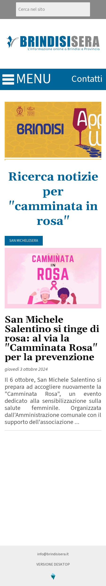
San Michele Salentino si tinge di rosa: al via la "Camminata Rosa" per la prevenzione (52, 338)
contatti (86, 79)
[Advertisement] (53, 488)
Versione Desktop (53, 564)
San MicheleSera (23, 240)
